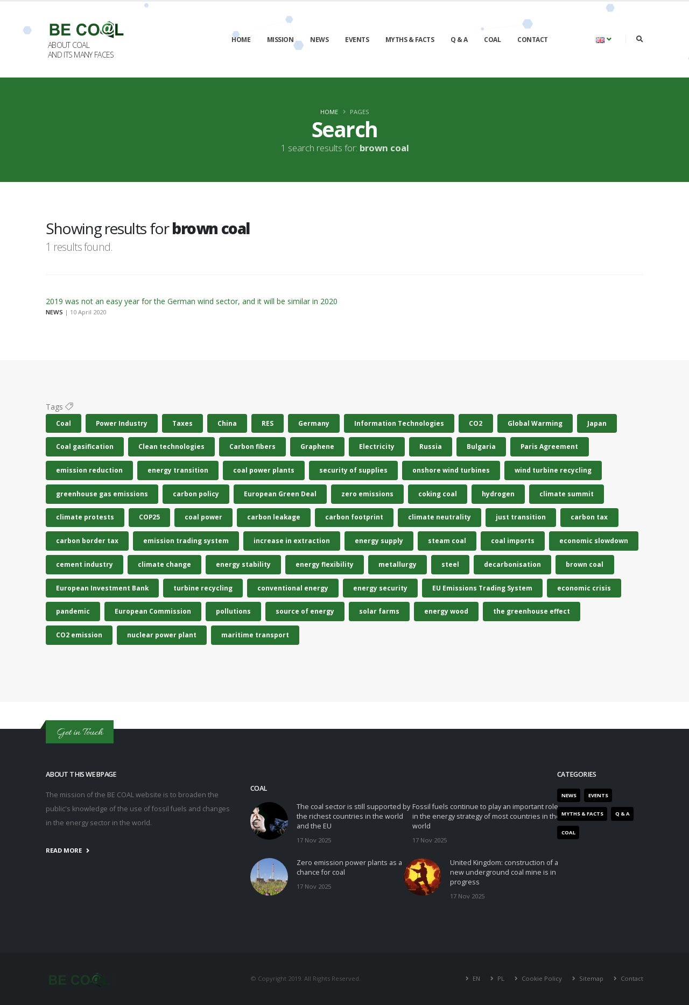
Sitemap (591, 978)
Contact (532, 39)
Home (240, 39)
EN (476, 978)
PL (500, 978)
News (319, 39)
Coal (492, 39)
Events (357, 39)
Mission (280, 39)
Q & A (459, 39)
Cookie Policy (542, 978)
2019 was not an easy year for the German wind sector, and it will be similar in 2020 (192, 301)
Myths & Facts (409, 39)
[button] (603, 39)
